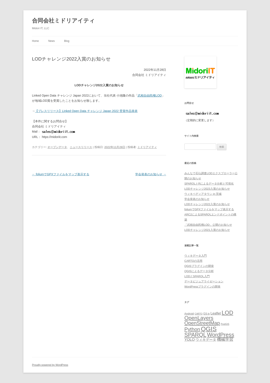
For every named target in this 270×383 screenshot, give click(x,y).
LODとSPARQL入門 (197, 276)
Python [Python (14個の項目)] (192, 329)
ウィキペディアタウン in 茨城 (202, 193)
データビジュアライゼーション (203, 281)
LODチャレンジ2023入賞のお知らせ (207, 188)
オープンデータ (57, 147)
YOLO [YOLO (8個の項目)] (189, 339)
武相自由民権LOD (150, 95)
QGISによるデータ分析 (199, 271)
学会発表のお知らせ (150, 174)
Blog (66, 40)
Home (35, 40)
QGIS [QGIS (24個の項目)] (209, 328)
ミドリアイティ (147, 147)
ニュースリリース (81, 147)
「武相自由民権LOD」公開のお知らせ (208, 224)
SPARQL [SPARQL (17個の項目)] (195, 335)
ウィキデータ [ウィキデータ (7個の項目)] (206, 339)
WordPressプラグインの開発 (202, 286)
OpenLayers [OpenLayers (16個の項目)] (198, 318)
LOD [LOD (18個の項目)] (227, 312)
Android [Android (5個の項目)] (189, 313)
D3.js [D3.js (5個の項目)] (206, 313)
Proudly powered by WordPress (50, 364)
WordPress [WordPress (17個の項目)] (220, 335)
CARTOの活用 (193, 260)
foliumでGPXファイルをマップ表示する (60, 174)
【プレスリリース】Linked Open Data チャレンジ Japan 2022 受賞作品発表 (86, 111)
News (51, 40)
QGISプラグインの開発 (199, 266)
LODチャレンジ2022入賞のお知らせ (207, 204)
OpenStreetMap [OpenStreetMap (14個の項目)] (202, 323)
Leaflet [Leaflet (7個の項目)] (216, 313)
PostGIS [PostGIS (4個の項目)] (225, 324)
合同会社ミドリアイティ (63, 20)
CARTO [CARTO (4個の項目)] (199, 313)
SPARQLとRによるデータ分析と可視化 (209, 183)
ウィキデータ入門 (195, 255)
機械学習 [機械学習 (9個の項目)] (225, 339)
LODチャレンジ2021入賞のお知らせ (207, 230)
